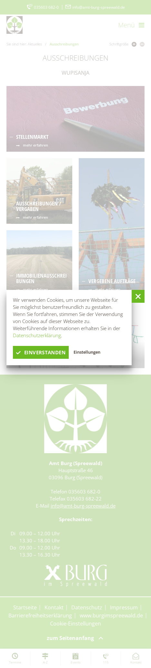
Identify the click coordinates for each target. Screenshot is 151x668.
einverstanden (40, 352)
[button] (138, 296)
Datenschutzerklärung (37, 335)
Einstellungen (87, 352)
